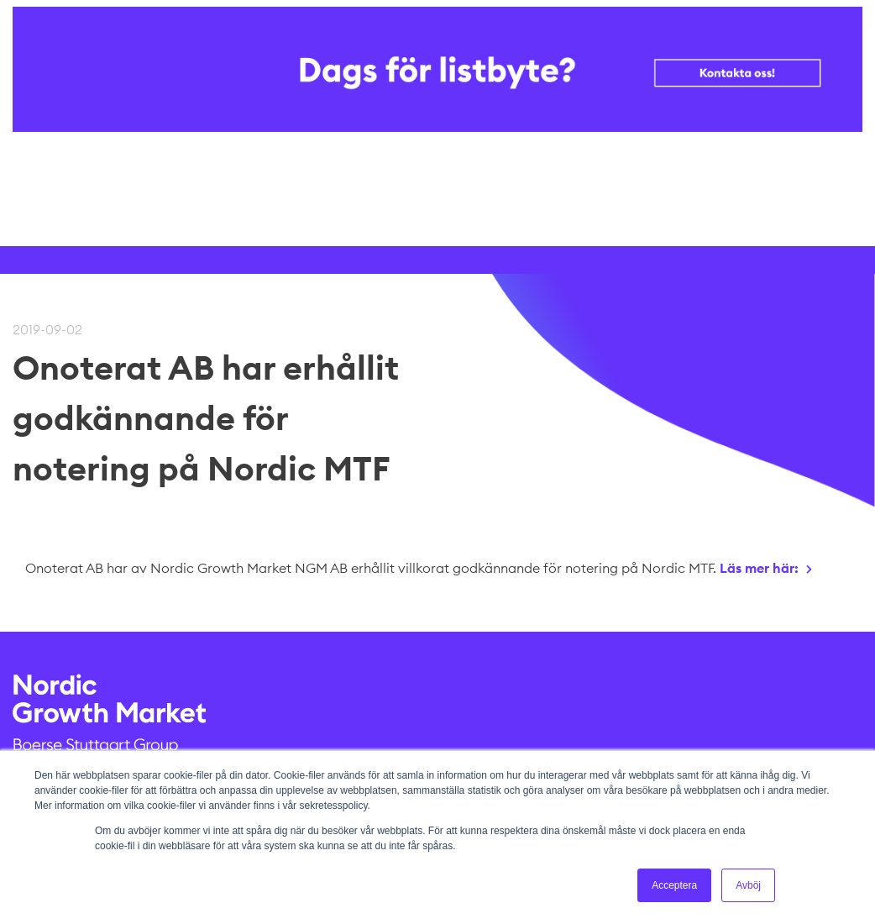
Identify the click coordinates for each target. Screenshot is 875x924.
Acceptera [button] (674, 885)
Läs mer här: (759, 568)
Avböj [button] (748, 885)
